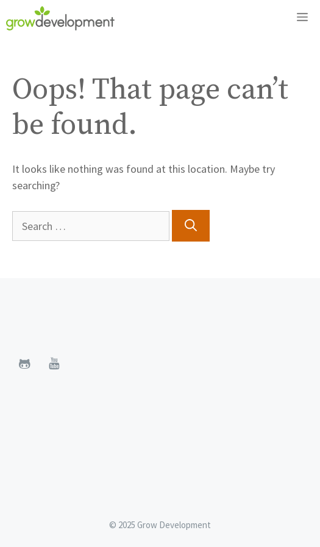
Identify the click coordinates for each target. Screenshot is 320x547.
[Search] (191, 226)
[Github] (24, 364)
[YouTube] (53, 364)
